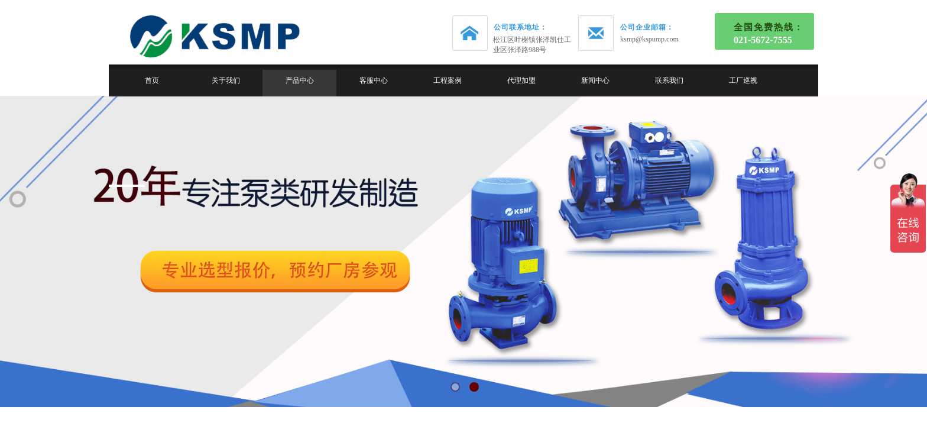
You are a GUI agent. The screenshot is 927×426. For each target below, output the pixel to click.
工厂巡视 (743, 80)
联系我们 (669, 80)
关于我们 (226, 80)
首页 (152, 80)
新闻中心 (595, 80)
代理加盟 (521, 80)
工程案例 (447, 80)
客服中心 (373, 80)
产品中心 (300, 80)
